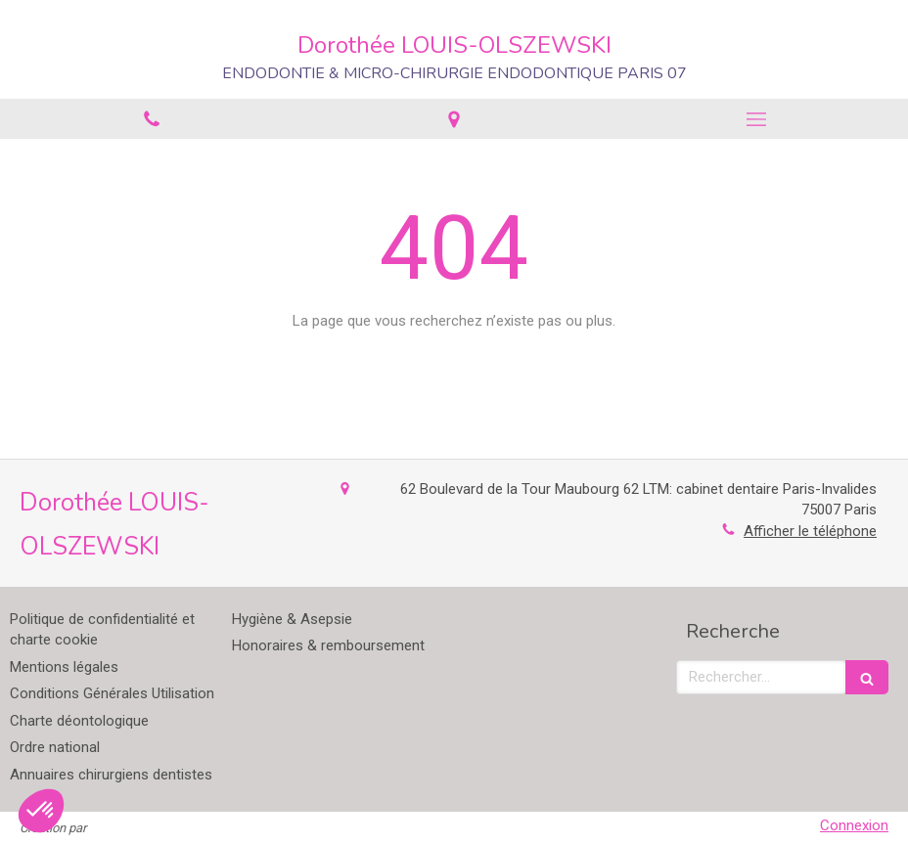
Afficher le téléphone (810, 531)
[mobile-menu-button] (757, 119)
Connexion (854, 825)
